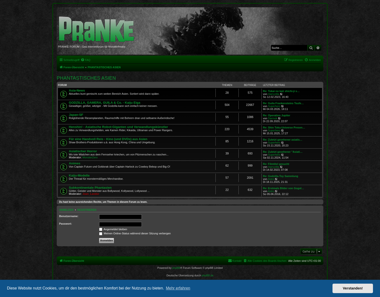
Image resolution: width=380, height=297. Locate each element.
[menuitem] (85, 60)
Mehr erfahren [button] (178, 288)
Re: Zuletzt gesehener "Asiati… (283, 151)
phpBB (176, 267)
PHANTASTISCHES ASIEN (86, 78)
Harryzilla (273, 94)
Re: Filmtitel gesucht (276, 163)
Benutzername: (68, 216)
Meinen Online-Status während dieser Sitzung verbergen (135, 233)
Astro (271, 179)
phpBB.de (208, 275)
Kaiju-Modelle (79, 175)
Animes (74, 163)
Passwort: (65, 223)
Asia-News (77, 90)
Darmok (272, 118)
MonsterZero (89, 157)
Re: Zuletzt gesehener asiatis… (282, 139)
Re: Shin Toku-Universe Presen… (284, 127)
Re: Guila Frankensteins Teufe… (283, 103)
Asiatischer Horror (83, 151)
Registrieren (86, 209)
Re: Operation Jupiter (276, 115)
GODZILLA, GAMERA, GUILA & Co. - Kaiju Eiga (104, 102)
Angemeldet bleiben (113, 229)
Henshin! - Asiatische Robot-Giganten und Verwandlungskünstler (118, 127)
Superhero (274, 106)
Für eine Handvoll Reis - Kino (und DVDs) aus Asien (108, 139)
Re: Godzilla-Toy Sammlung (280, 176)
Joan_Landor (90, 193)
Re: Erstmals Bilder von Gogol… (283, 188)
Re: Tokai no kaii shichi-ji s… (281, 91)
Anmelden (66, 209)
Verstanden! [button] (353, 288)
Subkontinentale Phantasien (90, 187)
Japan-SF (76, 115)
